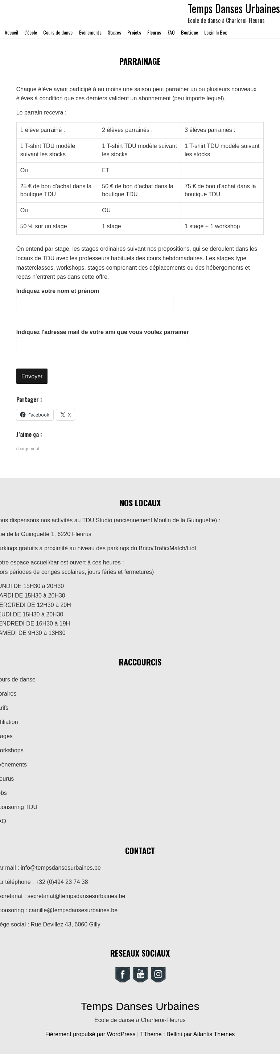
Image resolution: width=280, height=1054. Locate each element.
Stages (114, 32)
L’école (30, 32)
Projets (134, 32)
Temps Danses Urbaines (140, 1006)
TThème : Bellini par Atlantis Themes (187, 1034)
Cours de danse (58, 32)
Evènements (90, 32)
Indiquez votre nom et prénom (95, 301)
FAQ (171, 32)
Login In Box (215, 32)
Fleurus (154, 32)
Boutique (189, 32)
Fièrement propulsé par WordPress (91, 1034)
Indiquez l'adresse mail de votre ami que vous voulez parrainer (102, 342)
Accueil (11, 32)
